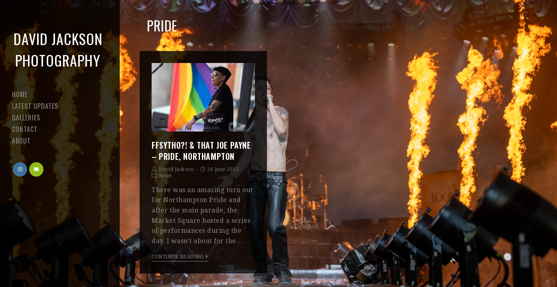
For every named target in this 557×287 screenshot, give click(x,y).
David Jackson (176, 169)
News (165, 176)
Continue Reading (180, 256)
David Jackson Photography (58, 49)
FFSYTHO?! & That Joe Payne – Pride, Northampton (201, 150)
